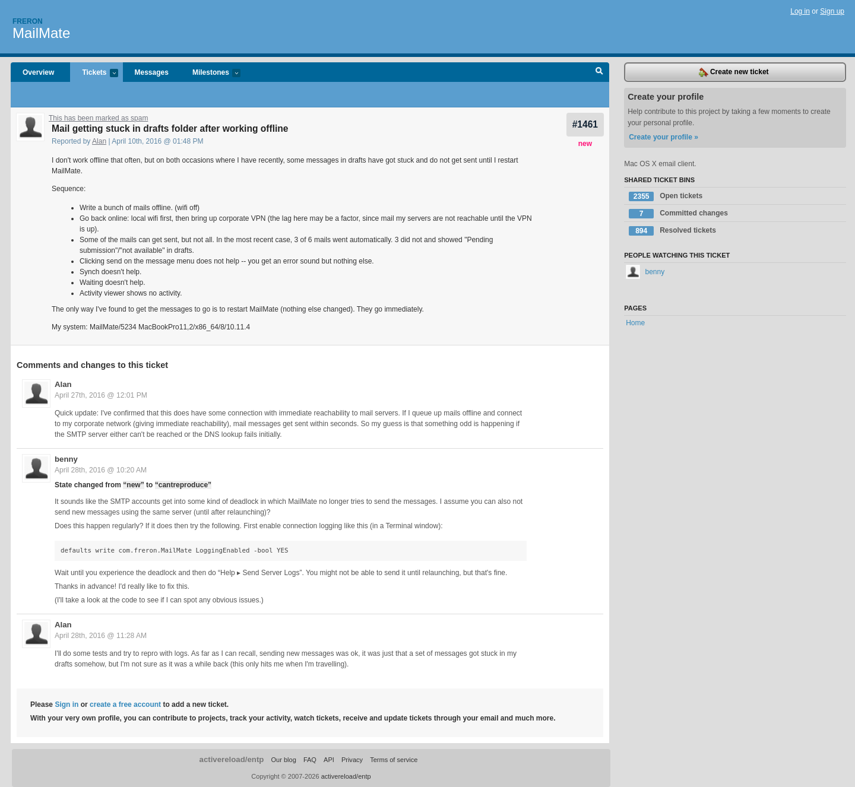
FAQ (309, 759)
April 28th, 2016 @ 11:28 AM (101, 635)
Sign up (832, 11)
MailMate (41, 33)
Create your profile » (663, 137)
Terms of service (393, 759)
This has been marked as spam (98, 118)
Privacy (352, 759)
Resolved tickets (672, 231)
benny (66, 459)
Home (635, 323)
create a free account (125, 704)
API (329, 759)
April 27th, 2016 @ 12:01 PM (101, 395)
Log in (800, 11)
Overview (38, 72)
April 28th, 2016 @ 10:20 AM (101, 470)
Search (599, 72)
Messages (152, 72)
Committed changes (678, 213)
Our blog (283, 759)
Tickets (94, 73)
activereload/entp (232, 759)
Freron (27, 21)
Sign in (66, 704)
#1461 (585, 124)
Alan (99, 141)
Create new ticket (734, 72)
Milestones (210, 73)
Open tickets (665, 196)
